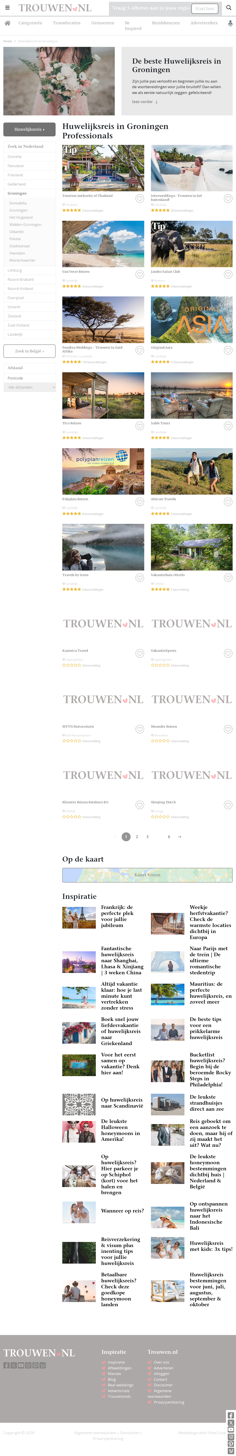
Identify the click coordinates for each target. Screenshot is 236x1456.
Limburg (15, 270)
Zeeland (14, 316)
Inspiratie (116, 1362)
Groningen (17, 193)
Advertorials (118, 1390)
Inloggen (161, 1373)
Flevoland (15, 165)
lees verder (145, 101)
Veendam (17, 253)
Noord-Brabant (21, 279)
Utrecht (14, 306)
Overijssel (16, 297)
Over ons (161, 1362)
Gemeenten (102, 23)
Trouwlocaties (67, 23)
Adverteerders (204, 23)
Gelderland (17, 184)
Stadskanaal (19, 246)
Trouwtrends (119, 1396)
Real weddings (121, 1384)
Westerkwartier (22, 260)
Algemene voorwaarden (95, 1432)
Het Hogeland (21, 217)
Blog (112, 1379)
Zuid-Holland (18, 325)
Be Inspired (133, 26)
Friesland (15, 175)
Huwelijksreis (28, 129)
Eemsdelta (18, 203)
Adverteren (163, 1368)
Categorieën (30, 23)
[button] (7, 8)
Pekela (15, 238)
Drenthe (15, 156)
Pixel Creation (220, 1432)
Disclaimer (163, 1384)
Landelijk (15, 334)
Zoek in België (28, 351)
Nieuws (114, 1373)
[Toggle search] (228, 7)
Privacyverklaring (169, 1402)
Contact (160, 1379)
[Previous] (179, 836)
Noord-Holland (20, 288)
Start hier (204, 8)
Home (7, 41)
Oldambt (16, 231)
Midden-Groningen (25, 224)
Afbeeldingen (120, 1368)
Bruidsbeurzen (166, 23)
